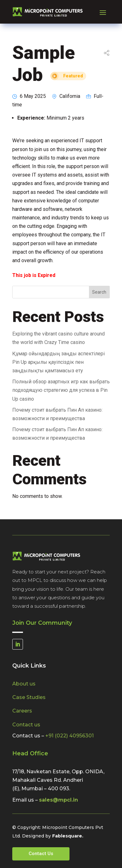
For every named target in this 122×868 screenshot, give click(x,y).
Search (99, 292)
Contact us (26, 725)
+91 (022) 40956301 (69, 736)
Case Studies (29, 697)
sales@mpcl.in (58, 800)
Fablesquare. (67, 836)
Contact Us (41, 853)
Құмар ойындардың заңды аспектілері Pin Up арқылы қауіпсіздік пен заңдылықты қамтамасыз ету (58, 362)
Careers (22, 711)
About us (24, 684)
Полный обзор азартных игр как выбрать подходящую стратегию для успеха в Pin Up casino (61, 390)
